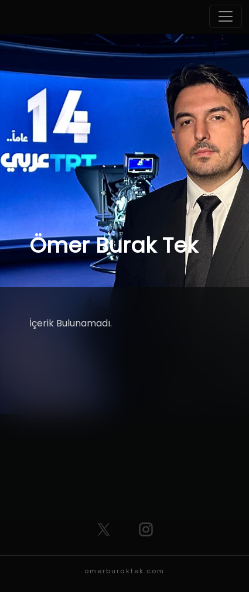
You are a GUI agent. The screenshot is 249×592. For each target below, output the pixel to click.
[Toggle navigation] (225, 16)
